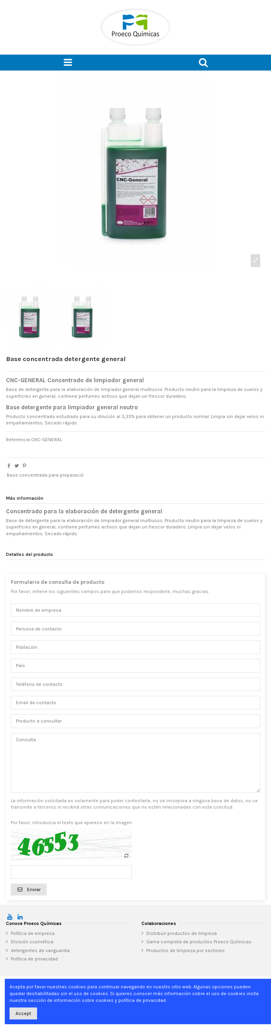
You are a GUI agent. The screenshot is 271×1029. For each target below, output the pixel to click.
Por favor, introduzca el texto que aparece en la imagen (71, 822)
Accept (23, 1013)
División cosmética (32, 942)
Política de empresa (33, 933)
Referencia (18, 439)
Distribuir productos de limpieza (181, 933)
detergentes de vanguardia (40, 950)
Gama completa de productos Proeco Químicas (198, 942)
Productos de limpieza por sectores (185, 950)
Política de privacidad (34, 959)
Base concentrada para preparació (45, 475)
